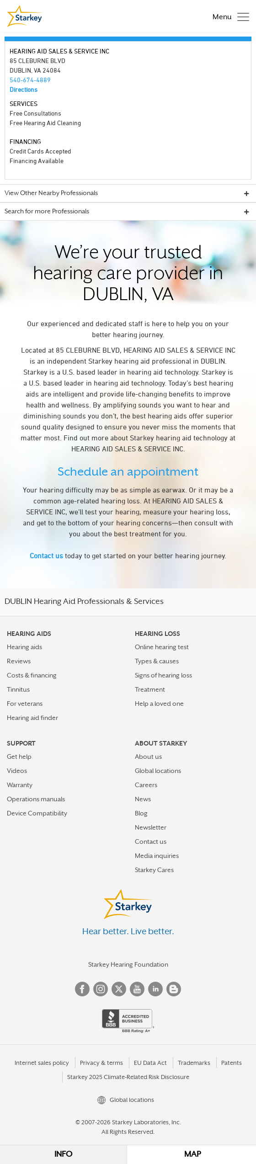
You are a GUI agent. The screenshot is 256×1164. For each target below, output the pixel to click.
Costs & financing (32, 675)
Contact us (46, 555)
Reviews (19, 661)
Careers (146, 784)
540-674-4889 (30, 80)
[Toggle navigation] (228, 16)
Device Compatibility (37, 813)
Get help (19, 756)
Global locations (158, 770)
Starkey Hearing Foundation (128, 964)
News (143, 799)
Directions (23, 89)
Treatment (150, 689)
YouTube (137, 989)
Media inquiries (157, 855)
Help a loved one (159, 703)
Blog (141, 813)
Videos (17, 770)
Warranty (19, 784)
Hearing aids (24, 647)
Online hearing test (162, 647)
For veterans (25, 703)
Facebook (82, 989)
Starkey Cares (154, 869)
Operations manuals (36, 799)
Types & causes (157, 661)
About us (148, 756)
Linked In (155, 989)
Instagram (100, 989)
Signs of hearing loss (163, 675)
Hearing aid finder (32, 717)
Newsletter (150, 827)
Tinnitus (18, 689)
